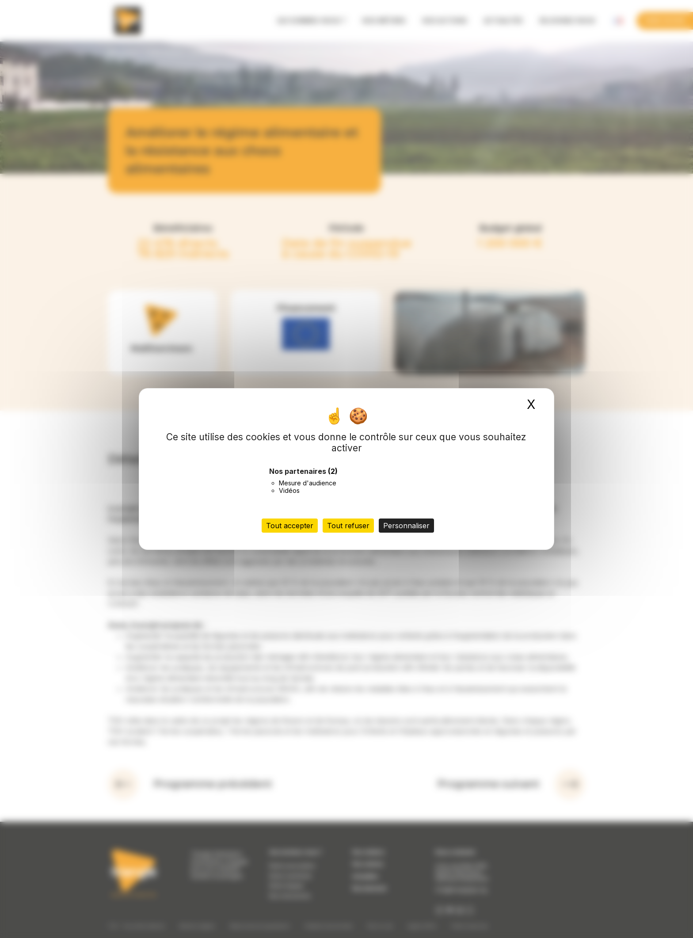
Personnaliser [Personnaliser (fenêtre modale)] (406, 525)
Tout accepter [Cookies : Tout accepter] (289, 525)
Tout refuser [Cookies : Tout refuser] (348, 525)
